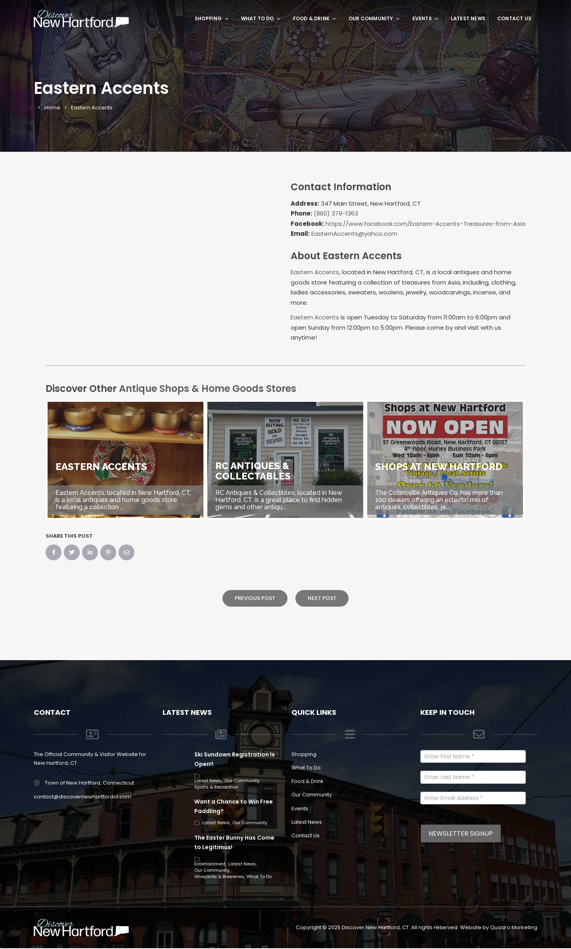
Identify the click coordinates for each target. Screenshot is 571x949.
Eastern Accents (315, 272)
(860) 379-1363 (336, 213)
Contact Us (514, 18)
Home (52, 107)
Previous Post (255, 598)
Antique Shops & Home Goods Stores (207, 388)
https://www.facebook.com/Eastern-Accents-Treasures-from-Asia (425, 224)
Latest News (468, 18)
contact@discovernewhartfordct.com (82, 796)
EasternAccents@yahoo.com (354, 233)
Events (425, 18)
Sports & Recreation (216, 787)
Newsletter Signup (461, 833)
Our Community (374, 18)
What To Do (261, 18)
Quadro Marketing (513, 927)
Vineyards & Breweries (219, 876)
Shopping (212, 18)
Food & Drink (315, 18)
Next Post (322, 598)
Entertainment (210, 864)
